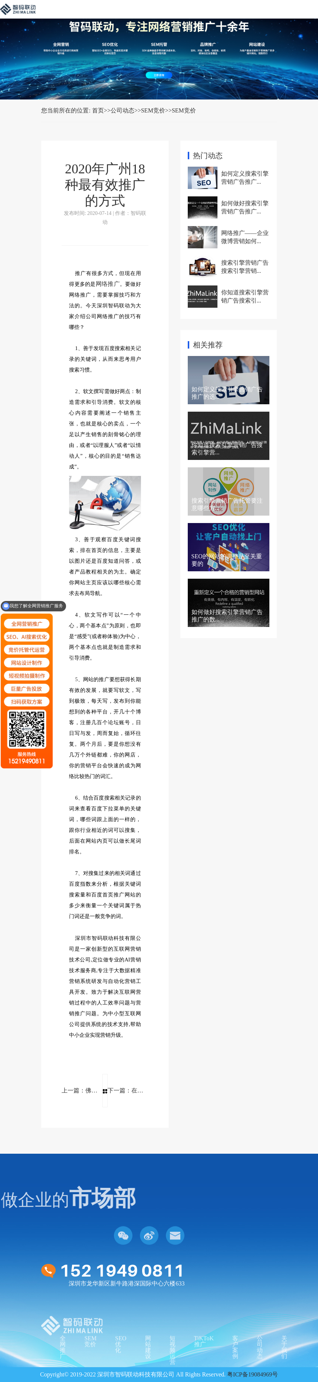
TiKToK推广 (204, 1364)
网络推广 (108, 284)
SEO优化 (120, 1367)
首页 (98, 110)
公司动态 (122, 110)
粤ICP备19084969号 (252, 1374)
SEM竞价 (153, 110)
